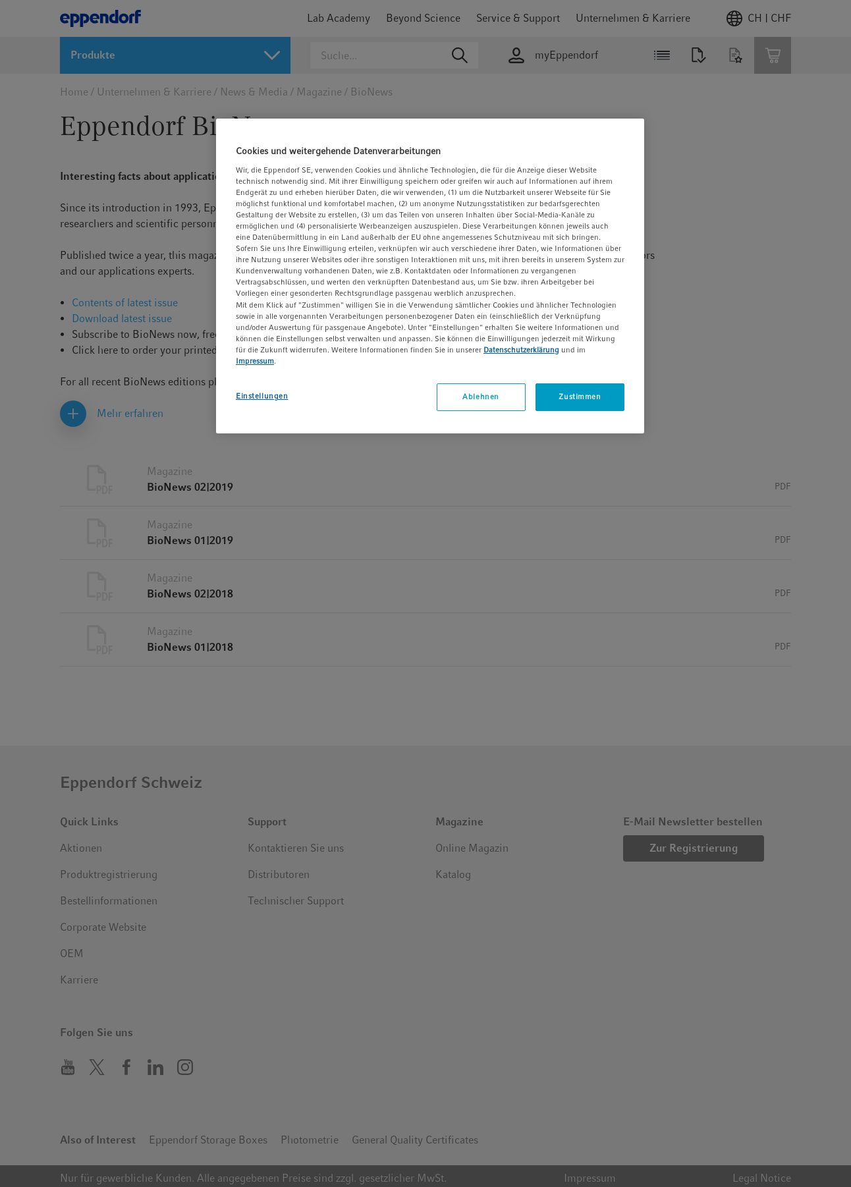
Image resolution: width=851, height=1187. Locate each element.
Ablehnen (480, 396)
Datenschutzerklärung (521, 349)
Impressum (255, 361)
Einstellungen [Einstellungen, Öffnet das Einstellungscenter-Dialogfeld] (262, 395)
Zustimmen (580, 396)
